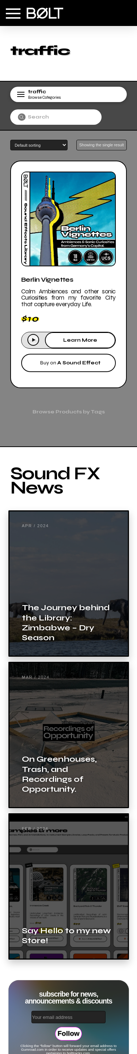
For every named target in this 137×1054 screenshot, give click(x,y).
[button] (13, 13)
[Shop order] (39, 145)
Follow (68, 1033)
